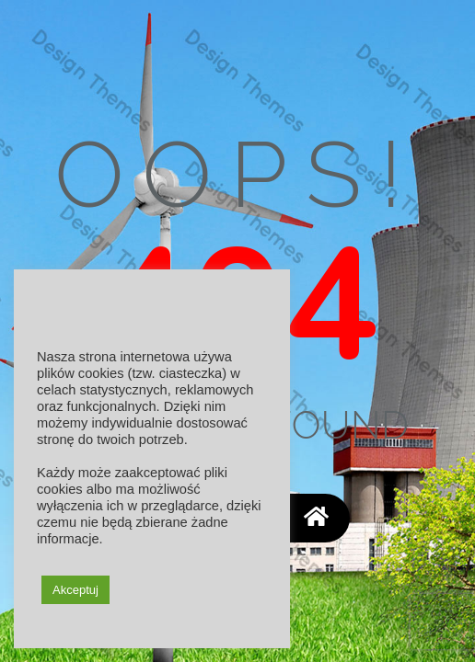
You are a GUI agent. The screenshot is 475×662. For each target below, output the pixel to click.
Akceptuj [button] (75, 590)
